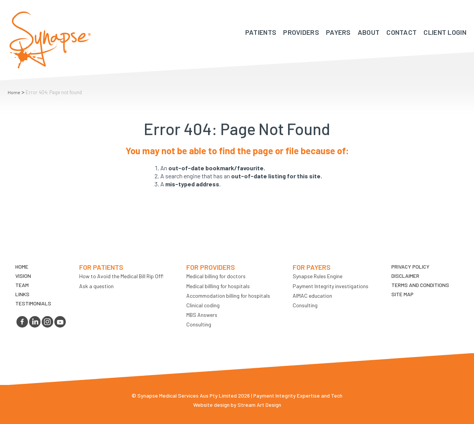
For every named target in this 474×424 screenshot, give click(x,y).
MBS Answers (201, 314)
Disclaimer (405, 275)
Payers (338, 32)
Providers (301, 32)
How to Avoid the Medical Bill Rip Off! (121, 276)
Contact (401, 32)
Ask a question (96, 286)
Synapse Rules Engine (317, 276)
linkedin (35, 322)
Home (14, 92)
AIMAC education (312, 295)
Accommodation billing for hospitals (228, 295)
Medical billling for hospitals (218, 286)
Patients (260, 32)
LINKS (22, 294)
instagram (47, 322)
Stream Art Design (259, 404)
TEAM (22, 285)
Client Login (445, 32)
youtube (60, 322)
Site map (402, 294)
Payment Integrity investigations (330, 286)
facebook (22, 322)
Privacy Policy (410, 266)
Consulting (198, 324)
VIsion (23, 275)
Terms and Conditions (420, 285)
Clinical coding (203, 305)
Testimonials (33, 303)
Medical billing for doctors (216, 276)
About (369, 32)
